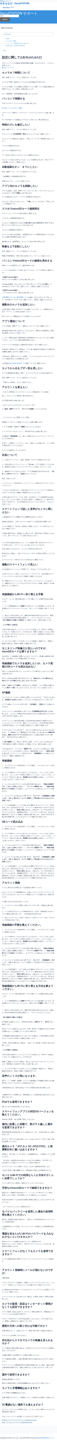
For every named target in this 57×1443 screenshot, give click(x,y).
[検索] (9, 16)
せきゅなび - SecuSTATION (14, 3)
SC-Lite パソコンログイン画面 (12, 108)
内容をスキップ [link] (5, 1)
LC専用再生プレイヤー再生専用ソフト (15, 297)
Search (5, 19)
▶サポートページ (8, 68)
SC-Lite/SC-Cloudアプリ (17, 363)
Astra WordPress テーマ (46, 1438)
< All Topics (7, 34)
